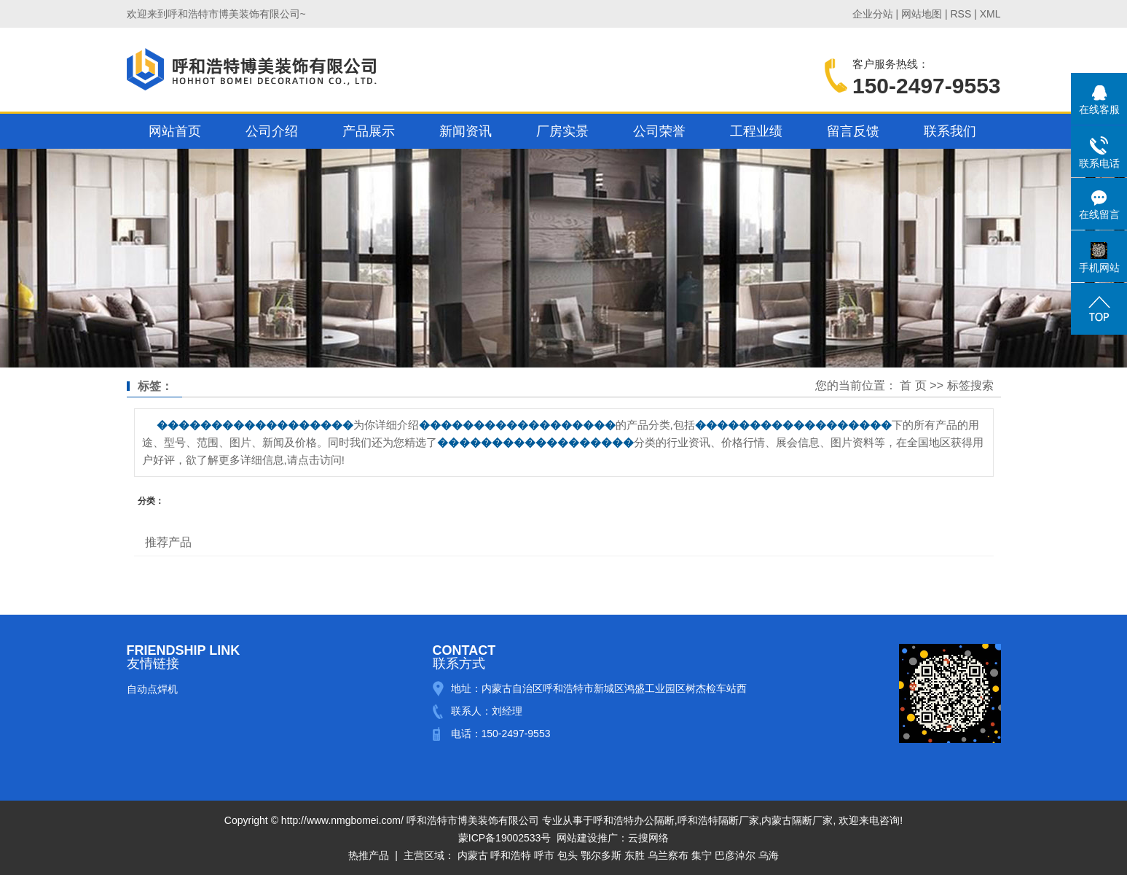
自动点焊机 (152, 689)
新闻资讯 (465, 131)
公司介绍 (272, 131)
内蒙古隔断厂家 (797, 820)
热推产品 (368, 855)
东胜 (634, 855)
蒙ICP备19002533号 (504, 838)
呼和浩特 (510, 855)
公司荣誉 (659, 131)
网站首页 (175, 131)
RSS (960, 14)
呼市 (544, 855)
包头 (567, 855)
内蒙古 (473, 855)
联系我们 (950, 131)
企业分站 (872, 14)
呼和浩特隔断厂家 (718, 820)
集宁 (701, 855)
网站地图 (921, 14)
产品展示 (368, 131)
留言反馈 (853, 131)
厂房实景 (562, 131)
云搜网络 (648, 838)
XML (990, 14)
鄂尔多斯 (601, 855)
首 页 (913, 385)
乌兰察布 (668, 855)
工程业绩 (756, 131)
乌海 (768, 855)
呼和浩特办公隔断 (634, 820)
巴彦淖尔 (735, 855)
